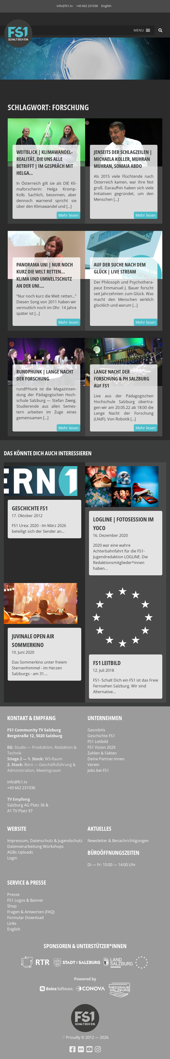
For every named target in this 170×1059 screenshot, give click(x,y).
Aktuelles (99, 828)
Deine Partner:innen (106, 758)
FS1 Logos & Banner (25, 900)
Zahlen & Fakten (102, 753)
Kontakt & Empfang (31, 718)
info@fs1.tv (65, 6)
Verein (93, 764)
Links (11, 923)
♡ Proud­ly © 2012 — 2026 (85, 1037)
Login (12, 858)
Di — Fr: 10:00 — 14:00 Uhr (112, 864)
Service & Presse (26, 882)
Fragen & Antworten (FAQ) (30, 911)
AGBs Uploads (20, 852)
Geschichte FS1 (101, 735)
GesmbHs (96, 730)
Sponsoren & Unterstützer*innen (85, 946)
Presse (13, 894)
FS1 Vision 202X (102, 747)
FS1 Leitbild (98, 741)
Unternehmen (105, 718)
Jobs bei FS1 (98, 770)
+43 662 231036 (87, 6)
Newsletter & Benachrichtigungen (118, 840)
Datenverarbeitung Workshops (35, 846)
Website (16, 828)
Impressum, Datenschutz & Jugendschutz (44, 840)
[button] (139, 30)
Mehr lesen (68, 215)
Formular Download (25, 917)
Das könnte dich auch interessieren (48, 453)
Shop (12, 906)
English (106, 6)
